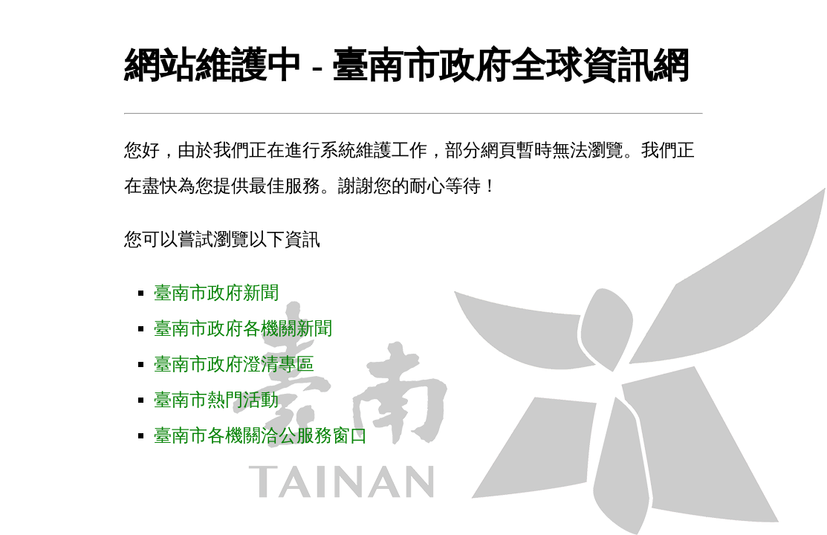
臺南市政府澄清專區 (234, 364)
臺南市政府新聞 (216, 292)
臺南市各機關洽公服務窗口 (261, 435)
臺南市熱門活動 (216, 399)
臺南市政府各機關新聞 (243, 328)
